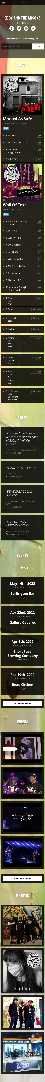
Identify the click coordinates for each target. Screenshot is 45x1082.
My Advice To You (17, 266)
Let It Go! (13, 230)
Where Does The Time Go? (11, 344)
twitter (18, 28)
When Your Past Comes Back (11, 377)
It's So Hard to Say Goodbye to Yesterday (13, 395)
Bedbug (11, 329)
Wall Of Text (14, 237)
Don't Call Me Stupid (11, 360)
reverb (33, 28)
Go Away (12, 158)
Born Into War (10, 301)
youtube (26, 28)
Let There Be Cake (17, 142)
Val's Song (13, 251)
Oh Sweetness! (15, 244)
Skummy (11, 309)
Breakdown (14, 273)
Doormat (12, 135)
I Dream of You (15, 280)
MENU (13, 2)
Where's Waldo (15, 258)
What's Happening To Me (17, 223)
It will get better (12, 319)
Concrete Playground (14, 151)
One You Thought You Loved (18, 288)
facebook (11, 28)
